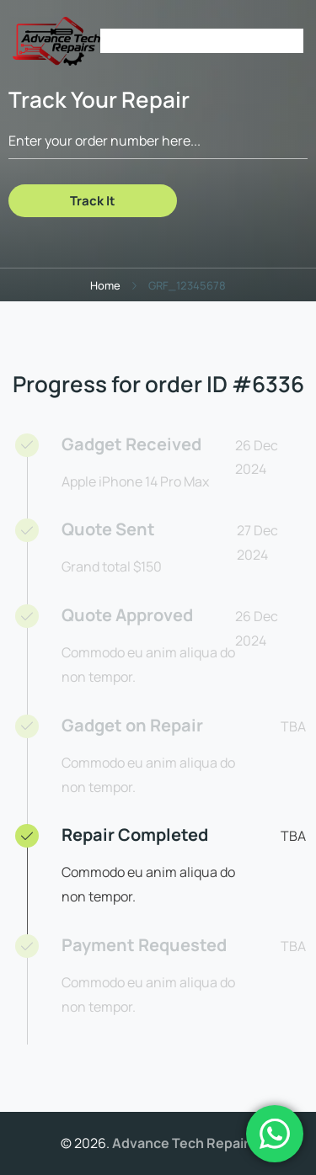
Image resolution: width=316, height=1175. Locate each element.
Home (105, 285)
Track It (92, 201)
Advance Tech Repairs (184, 1143)
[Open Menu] (295, 41)
